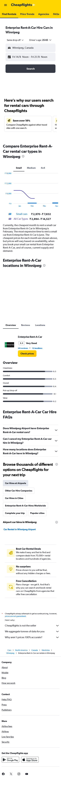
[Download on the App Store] (30, 761)
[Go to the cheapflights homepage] (23, 5)
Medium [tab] (31, 168)
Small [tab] (19, 168)
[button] (5, 5)
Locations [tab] (40, 325)
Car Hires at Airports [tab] (15, 483)
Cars (9, 651)
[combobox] (15, 40)
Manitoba (46, 651)
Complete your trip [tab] (15, 513)
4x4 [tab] (43, 168)
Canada (34, 651)
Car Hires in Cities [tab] (14, 498)
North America (21, 651)
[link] (27, 353)
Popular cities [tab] (37, 513)
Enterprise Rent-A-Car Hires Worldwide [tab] (25, 505)
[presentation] (23, 156)
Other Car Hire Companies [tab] (18, 490)
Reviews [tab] (25, 325)
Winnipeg (10, 654)
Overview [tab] (11, 325)
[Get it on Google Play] (10, 761)
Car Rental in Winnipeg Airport (20, 529)
